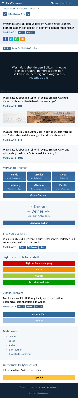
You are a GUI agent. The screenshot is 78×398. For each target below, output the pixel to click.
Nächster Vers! (39, 314)
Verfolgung (32, 247)
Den (29, 215)
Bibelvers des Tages (15, 233)
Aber (48, 211)
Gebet (29, 306)
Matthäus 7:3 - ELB (12, 140)
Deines (37, 211)
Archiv (12, 345)
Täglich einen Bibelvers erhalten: (23, 257)
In (47, 206)
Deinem (38, 216)
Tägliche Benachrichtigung (39, 263)
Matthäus (32, 8)
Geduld (39, 306)
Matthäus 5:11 (10, 247)
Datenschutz (52, 387)
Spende (39, 377)
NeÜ (7, 48)
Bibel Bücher (22, 8)
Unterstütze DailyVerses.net (20, 365)
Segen (22, 247)
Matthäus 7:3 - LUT (12, 106)
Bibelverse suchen (39, 222)
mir (8, 370)
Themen (54, 3)
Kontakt (42, 387)
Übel (42, 247)
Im (28, 211)
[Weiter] (28, 14)
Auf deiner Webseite (39, 282)
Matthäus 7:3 (9, 32)
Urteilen (30, 32)
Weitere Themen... (39, 195)
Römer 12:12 (9, 306)
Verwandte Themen (15, 168)
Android (39, 275)
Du (31, 206)
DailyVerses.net (9, 8)
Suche (12, 340)
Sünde (21, 32)
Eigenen (39, 206)
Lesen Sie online (24, 48)
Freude (21, 306)
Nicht (47, 215)
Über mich (24, 387)
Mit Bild (39, 320)
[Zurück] (5, 14)
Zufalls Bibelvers (13, 293)
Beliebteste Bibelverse (20, 353)
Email (39, 269)
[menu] (75, 4)
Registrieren (66, 3)
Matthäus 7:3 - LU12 (13, 157)
